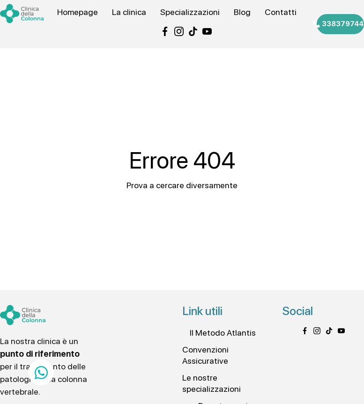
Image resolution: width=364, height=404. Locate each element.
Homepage (77, 12)
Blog (242, 12)
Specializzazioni (190, 12)
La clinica (129, 12)
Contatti (281, 12)
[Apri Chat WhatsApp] (41, 372)
